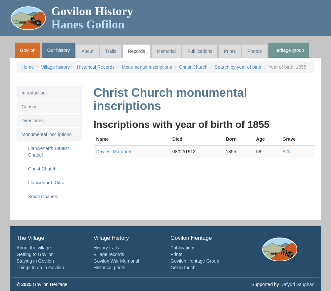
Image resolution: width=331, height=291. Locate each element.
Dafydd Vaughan (297, 284)
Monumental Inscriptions (147, 67)
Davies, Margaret (114, 151)
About (87, 51)
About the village (34, 247)
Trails (111, 51)
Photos (254, 51)
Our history (58, 50)
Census (29, 106)
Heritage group (288, 50)
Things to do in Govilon (40, 267)
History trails (106, 247)
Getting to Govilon (35, 254)
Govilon (27, 50)
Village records (109, 254)
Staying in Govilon (35, 261)
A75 (286, 151)
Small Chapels (43, 196)
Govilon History (92, 18)
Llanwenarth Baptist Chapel (48, 152)
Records (136, 51)
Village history (55, 67)
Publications (200, 51)
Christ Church (193, 67)
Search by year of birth (238, 67)
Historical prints (109, 267)
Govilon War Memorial (116, 261)
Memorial (166, 51)
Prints (230, 51)
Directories (33, 120)
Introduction (34, 92)
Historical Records (96, 67)
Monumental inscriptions (46, 134)
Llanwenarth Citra (46, 182)
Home (28, 67)
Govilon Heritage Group (194, 261)
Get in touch (183, 267)
